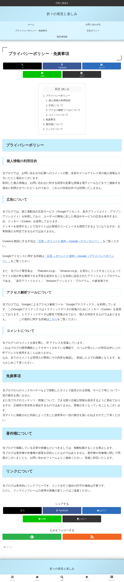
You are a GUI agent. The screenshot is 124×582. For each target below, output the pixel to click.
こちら (53, 320)
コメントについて (58, 115)
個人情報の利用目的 (60, 100)
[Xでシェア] (22, 66)
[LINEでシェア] (42, 74)
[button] (81, 74)
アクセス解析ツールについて (64, 110)
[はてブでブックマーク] (101, 66)
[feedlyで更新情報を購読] (31, 538)
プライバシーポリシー (58, 96)
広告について (56, 105)
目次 (57, 89)
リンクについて (54, 130)
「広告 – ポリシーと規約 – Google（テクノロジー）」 (69, 242)
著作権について (54, 125)
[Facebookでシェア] (62, 66)
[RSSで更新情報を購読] (92, 538)
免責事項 (50, 120)
